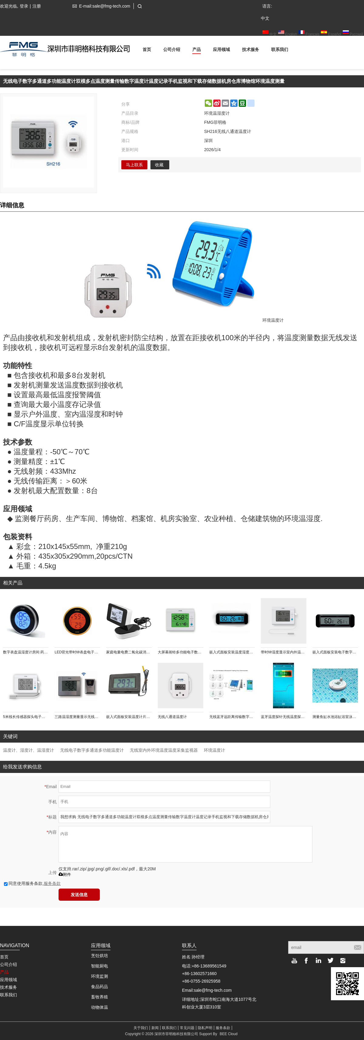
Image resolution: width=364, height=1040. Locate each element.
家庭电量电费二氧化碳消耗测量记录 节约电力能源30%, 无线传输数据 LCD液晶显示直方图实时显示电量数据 (129, 652)
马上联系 (134, 164)
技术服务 (250, 50)
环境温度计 (214, 750)
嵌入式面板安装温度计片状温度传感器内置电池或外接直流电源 (129, 717)
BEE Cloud (229, 1034)
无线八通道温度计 (172, 717)
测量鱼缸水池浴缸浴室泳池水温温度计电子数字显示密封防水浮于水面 (335, 717)
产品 (196, 50)
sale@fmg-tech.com (213, 990)
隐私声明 (205, 1028)
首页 (147, 50)
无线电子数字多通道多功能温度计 (92, 750)
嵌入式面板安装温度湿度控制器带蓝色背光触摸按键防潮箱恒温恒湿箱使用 (232, 652)
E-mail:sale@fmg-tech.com (100, 6)
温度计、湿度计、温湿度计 (28, 750)
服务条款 (52, 883)
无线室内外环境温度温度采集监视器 (164, 750)
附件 (65, 874)
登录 (24, 6)
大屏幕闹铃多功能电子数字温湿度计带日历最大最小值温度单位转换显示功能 (180, 652)
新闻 (155, 1028)
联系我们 (279, 50)
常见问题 (187, 1028)
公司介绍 (171, 50)
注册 (36, 6)
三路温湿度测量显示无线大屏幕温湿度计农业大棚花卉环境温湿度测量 (77, 717)
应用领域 (221, 50)
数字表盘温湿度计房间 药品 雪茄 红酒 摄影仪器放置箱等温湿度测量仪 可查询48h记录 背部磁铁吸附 (26, 652)
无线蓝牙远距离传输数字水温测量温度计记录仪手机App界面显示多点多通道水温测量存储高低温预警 (232, 717)
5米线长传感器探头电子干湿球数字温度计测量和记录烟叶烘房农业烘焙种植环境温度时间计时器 (26, 717)
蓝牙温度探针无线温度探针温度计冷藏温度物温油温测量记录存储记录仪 (283, 717)
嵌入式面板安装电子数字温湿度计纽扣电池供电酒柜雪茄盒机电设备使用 (335, 652)
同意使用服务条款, (32, 883)
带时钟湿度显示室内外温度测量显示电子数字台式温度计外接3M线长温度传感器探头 (283, 652)
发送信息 (79, 894)
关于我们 (140, 1028)
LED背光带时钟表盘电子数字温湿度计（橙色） (77, 652)
